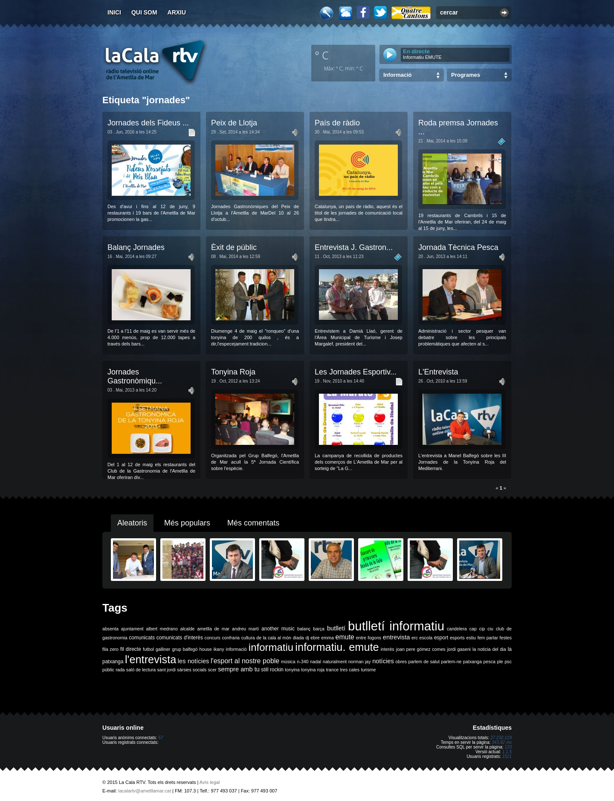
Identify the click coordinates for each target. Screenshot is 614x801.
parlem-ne (451, 661)
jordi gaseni (459, 649)
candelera (457, 628)
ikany (219, 649)
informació (236, 649)
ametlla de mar (213, 628)
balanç (303, 628)
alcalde (187, 628)
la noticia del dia (489, 649)
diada (298, 637)
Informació (397, 75)
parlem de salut (424, 661)
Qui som (144, 12)
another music (278, 629)
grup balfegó (184, 649)
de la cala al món (273, 637)
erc (414, 637)
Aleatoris (132, 523)
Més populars (187, 523)
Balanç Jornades (136, 247)
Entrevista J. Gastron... (354, 247)
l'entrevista (150, 659)
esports (457, 637)
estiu (471, 637)
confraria (231, 637)
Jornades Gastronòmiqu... (134, 376)
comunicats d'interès (179, 638)
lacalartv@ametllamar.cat (144, 790)
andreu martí (245, 628)
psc (508, 661)
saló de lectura (141, 669)
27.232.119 (501, 737)
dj (307, 637)
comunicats (142, 638)
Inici (114, 12)
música (288, 661)
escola (425, 637)
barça (318, 628)
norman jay (359, 661)
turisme (368, 669)
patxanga (472, 661)
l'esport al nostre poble (245, 661)
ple (500, 661)
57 (160, 737)
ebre (314, 637)
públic (108, 669)
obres (401, 661)
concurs (212, 637)
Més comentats (253, 523)
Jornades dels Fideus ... (148, 123)
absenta (110, 628)
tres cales (349, 669)
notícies (383, 661)
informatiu (271, 647)
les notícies (193, 661)
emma (327, 637)
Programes (465, 75)
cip (482, 628)
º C (322, 55)
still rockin (272, 670)
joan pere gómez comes (421, 649)
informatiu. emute (337, 647)
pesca (489, 661)
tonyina (292, 669)
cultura (248, 637)
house (206, 649)
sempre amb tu (239, 669)
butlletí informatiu (396, 626)
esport (441, 638)
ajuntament (132, 628)
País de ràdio (337, 123)
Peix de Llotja (234, 123)
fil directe (130, 649)
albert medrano (162, 628)
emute (345, 637)
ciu (490, 628)
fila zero (110, 649)
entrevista (396, 637)
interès (387, 649)
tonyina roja (312, 669)
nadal (315, 661)
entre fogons (369, 637)
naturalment (335, 661)
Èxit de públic (234, 247)
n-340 (302, 661)
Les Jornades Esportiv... (356, 372)
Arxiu (177, 12)
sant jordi (166, 669)
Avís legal (210, 782)
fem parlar (488, 637)
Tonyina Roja (233, 372)
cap (473, 628)
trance (332, 669)
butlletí (336, 628)
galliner (163, 649)
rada (120, 669)
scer (212, 669)
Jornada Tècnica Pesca (458, 247)
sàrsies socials (191, 669)
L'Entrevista (438, 372)
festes (506, 637)
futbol (148, 649)
